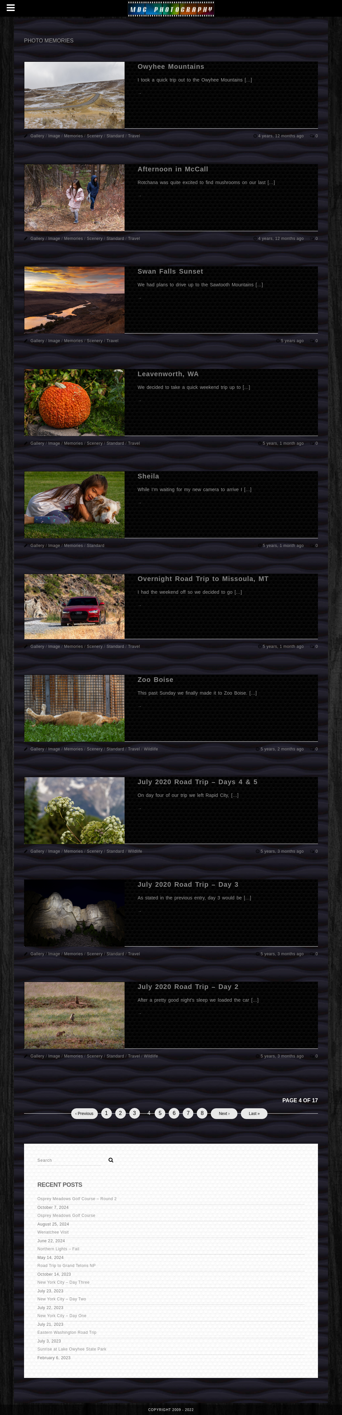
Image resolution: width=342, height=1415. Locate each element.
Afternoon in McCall (173, 169)
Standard (115, 136)
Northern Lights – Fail (58, 1249)
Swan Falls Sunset (170, 271)
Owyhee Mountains (171, 66)
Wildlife (151, 749)
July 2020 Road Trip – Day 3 (188, 884)
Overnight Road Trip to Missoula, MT (203, 578)
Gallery (37, 136)
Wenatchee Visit (53, 1232)
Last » (254, 1113)
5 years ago (293, 340)
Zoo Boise (156, 679)
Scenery (95, 136)
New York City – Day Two (61, 1299)
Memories (73, 136)
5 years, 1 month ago (284, 443)
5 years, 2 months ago (283, 749)
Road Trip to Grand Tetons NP (66, 1265)
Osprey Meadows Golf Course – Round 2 (77, 1198)
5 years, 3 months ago (283, 851)
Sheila (148, 476)
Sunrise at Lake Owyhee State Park (72, 1349)
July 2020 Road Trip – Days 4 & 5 (198, 782)
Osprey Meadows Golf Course (66, 1215)
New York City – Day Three (63, 1282)
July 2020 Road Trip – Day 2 (188, 986)
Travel (134, 136)
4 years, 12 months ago (281, 136)
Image (54, 136)
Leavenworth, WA (168, 374)
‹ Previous (84, 1113)
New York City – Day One (62, 1315)
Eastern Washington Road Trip (67, 1332)
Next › (224, 1113)
